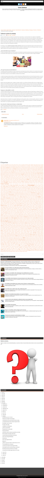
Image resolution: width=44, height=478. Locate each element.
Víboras (25, 249)
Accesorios (39, 164)
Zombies (26, 251)
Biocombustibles (18, 174)
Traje (42, 245)
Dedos (16, 186)
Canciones (2, 177)
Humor (15, 206)
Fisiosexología (30, 199)
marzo (4, 452)
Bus (14, 175)
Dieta (11, 189)
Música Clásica (25, 221)
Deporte (33, 186)
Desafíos (4, 187)
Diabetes (32, 188)
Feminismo (2, 199)
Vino (22, 250)
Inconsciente (26, 207)
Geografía (7, 202)
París (36, 226)
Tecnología (2, 244)
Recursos (26, 234)
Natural (6, 222)
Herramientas (19, 204)
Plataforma (5, 230)
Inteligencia (20, 209)
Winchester (4, 251)
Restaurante (40, 235)
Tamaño (39, 243)
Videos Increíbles (3, 250)
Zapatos (16, 251)
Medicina (7, 217)
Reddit (29, 234)
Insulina (15, 209)
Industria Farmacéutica (7, 208)
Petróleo (36, 228)
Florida (42, 199)
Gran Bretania (5, 203)
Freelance (31, 200)
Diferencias (14, 189)
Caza (25, 178)
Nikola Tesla (6, 223)
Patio (14, 227)
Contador (23, 182)
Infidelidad (15, 208)
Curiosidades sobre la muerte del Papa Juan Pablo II (11, 447)
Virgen (32, 250)
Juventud (20, 211)
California (12, 176)
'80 (3, 164)
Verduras (12, 249)
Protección (25, 232)
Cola (28, 180)
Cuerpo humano (15, 185)
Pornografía (30, 230)
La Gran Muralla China (33, 211)
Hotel (4, 206)
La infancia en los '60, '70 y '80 (7, 417)
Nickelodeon (41, 222)
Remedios (19, 235)
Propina (19, 232)
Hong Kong (30, 205)
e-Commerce (4, 191)
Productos (38, 231)
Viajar (19, 249)
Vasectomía (19, 248)
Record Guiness (22, 234)
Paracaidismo (24, 226)
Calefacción (41, 175)
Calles (15, 176)
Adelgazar (29, 165)
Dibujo (36, 188)
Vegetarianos (31, 248)
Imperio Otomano (15, 207)
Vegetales (27, 248)
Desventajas (37, 187)
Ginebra (28, 202)
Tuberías (6, 247)
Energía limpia (3, 194)
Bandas (42, 172)
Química (22, 233)
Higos (37, 204)
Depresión (39, 186)
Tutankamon (26, 247)
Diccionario (2, 189)
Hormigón (36, 205)
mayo (3, 414)
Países (26, 225)
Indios (42, 207)
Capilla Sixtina (13, 177)
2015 (9, 164)
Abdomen (24, 164)
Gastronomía (38, 201)
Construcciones (15, 182)
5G (21, 164)
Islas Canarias (17, 210)
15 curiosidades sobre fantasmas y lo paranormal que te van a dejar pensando (19, 278)
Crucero (2, 185)
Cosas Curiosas (22, 7)
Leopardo (37, 212)
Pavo (23, 227)
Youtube (11, 251)
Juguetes (6, 211)
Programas (2, 232)
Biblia (1, 174)
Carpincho (29, 177)
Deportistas (36, 186)
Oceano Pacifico (5, 224)
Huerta (8, 206)
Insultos (17, 209)
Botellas (38, 174)
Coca (10, 180)
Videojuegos (32, 249)
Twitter (29, 247)
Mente (37, 217)
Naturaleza (10, 222)
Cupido (25, 185)
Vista (37, 250)
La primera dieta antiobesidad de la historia (9, 435)
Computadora (26, 181)
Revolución (6, 236)
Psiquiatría (2, 233)
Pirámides (19, 229)
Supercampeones (25, 243)
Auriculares (2, 172)
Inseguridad (2, 209)
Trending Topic (33, 246)
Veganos (25, 248)
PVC (20, 233)
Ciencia (27, 179)
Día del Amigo (18, 188)
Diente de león (6, 189)
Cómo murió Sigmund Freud (7, 439)
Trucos (42, 246)
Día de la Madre (41, 187)
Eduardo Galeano (37, 191)
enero (4, 455)
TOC (21, 245)
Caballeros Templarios (18, 175)
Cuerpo (11, 185)
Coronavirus (41, 182)
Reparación (31, 235)
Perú (32, 228)
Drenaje (40, 190)
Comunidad (30, 181)
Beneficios (41, 173)
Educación (41, 191)
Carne (26, 177)
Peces (26, 227)
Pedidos (28, 227)
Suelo (12, 243)
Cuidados (19, 185)
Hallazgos (36, 203)
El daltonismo (4, 438)
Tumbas (9, 247)
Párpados (42, 226)
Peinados (33, 227)
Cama (21, 176)
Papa (42, 225)
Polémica (19, 230)
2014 (7, 164)
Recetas (8, 234)
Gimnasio (24, 202)
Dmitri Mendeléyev (16, 190)
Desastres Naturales (12, 187)
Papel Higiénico (16, 226)
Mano (5, 215)
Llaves (12, 213)
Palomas (36, 225)
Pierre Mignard (8, 229)
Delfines (24, 186)
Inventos (35, 209)
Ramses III (36, 233)
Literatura (9, 213)
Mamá (36, 214)
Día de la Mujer (3, 188)
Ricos (25, 236)
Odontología (9, 224)
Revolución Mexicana (17, 236)
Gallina (18, 201)
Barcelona (10, 173)
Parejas (33, 226)
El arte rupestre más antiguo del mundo (8, 433)
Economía (13, 191)
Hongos (34, 205)
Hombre (17, 205)
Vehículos (34, 248)
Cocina (22, 180)
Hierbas (31, 204)
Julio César (14, 211)
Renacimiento (23, 235)
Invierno (2, 210)
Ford (7, 200)
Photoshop (39, 228)
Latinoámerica (6, 212)
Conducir (42, 181)
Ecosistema (16, 191)
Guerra (20, 203)
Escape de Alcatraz (5, 430)
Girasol (33, 202)
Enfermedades (11, 194)
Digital (17, 189)
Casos (4, 178)
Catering (17, 178)
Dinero (20, 189)
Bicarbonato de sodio (8, 174)
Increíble (33, 207)
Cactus (30, 175)
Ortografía (11, 225)
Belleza (38, 173)
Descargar (19, 187)
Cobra (8, 180)
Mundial (10, 221)
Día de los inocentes (9, 188)
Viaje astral (22, 249)
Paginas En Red (23, 477)
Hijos (39, 204)
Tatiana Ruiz (6, 120)
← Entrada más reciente (5, 114)
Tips (19, 245)
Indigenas (40, 207)
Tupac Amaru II (12, 247)
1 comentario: (13, 35)
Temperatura (12, 244)
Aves (15, 172)
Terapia (19, 244)
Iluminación (39, 206)
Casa (39, 177)
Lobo (15, 213)
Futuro (6, 201)
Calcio (36, 175)
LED (13, 212)
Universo (42, 247)
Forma (12, 200)
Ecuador (22, 191)
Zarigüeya (21, 251)
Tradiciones (32, 245)
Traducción (38, 245)
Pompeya (27, 230)
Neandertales (23, 222)
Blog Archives (12, 256)
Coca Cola (12, 180)
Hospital (2, 206)
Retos (4, 236)
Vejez (37, 248)
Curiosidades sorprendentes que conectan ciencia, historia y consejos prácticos (19, 283)
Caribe (24, 177)
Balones (40, 172)
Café (31, 175)
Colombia (33, 180)
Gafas (10, 201)
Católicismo (23, 178)
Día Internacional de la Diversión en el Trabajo (9, 448)
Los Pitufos (38, 213)
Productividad (34, 231)
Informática (28, 208)
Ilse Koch (36, 206)
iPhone (4, 210)
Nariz (41, 221)
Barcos (13, 173)
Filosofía (19, 199)
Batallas (30, 173)
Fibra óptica (9, 199)
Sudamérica (8, 243)
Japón (22, 210)
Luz (13, 214)
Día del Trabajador (27, 188)
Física (27, 199)
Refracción (42, 234)
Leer (14, 212)
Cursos (36, 185)
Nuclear (38, 223)
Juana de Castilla (35, 210)
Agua (17, 166)
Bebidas (36, 173)
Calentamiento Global (7, 176)
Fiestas (15, 199)
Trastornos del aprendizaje (23, 246)
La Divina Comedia (26, 211)
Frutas (38, 200)
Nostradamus (22, 223)
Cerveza (4, 179)
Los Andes (24, 213)
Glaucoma (40, 202)
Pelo (40, 227)
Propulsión (22, 232)
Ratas (41, 233)
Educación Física (3, 192)
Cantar (10, 177)
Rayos (3, 234)
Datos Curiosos (6, 186)
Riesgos (27, 236)
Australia (5, 172)
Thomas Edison (3, 245)
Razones (5, 234)
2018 (14, 164)
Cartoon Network (35, 177)
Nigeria (3, 223)
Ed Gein (25, 191)
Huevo (13, 206)
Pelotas (42, 227)
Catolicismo (19, 178)
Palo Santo (33, 225)
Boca (31, 174)
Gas (32, 201)
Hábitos (31, 203)
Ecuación (20, 191)
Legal (16, 212)
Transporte (7, 246)
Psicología (34, 232)
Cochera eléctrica (18, 180)
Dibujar (34, 188)
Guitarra (27, 203)
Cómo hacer (10, 181)
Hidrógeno (28, 204)
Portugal (36, 230)
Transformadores (3, 246)
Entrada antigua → (40, 114)
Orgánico (32, 224)
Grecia (10, 203)
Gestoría (19, 202)
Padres (20, 225)
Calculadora (38, 175)
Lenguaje (21, 212)
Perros (16, 228)
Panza (41, 225)
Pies (11, 229)
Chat (8, 179)
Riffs (29, 236)
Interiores (29, 209)
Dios (23, 189)
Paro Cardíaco (39, 226)
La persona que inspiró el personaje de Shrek (9, 445)
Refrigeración (2, 235)
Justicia (17, 211)
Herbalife (11, 204)
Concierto (33, 181)
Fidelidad (12, 199)
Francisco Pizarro (24, 200)
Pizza (31, 229)
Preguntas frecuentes (40, 230)
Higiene (35, 204)
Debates (10, 186)
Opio (27, 224)
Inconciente (23, 207)
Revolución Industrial (11, 236)
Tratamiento (29, 246)
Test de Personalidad (30, 244)
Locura (17, 213)
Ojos (18, 224)
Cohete (27, 180)
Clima (6, 180)
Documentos (28, 190)
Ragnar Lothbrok (32, 233)
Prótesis (28, 232)
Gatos (41, 201)
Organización (38, 224)
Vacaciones (8, 248)
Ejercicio (20, 192)
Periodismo (13, 228)
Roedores (40, 236)
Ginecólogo (30, 202)
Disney (7, 190)
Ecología (9, 191)
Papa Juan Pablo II (8, 226)
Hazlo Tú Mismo (7, 204)
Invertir (38, 209)
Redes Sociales (32, 234)
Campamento (39, 176)
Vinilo (20, 250)
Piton (28, 229)
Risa (34, 236)
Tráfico (41, 245)
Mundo (12, 221)
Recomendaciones (15, 234)
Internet (32, 209)
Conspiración (10, 182)
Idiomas (29, 206)
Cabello (22, 175)
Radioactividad (28, 233)
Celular (35, 178)
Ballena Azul (34, 172)
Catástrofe (14, 178)
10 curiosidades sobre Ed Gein (10, 304)
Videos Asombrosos (40, 249)
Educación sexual (8, 192)
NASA (42, 221)
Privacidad (24, 231)
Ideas (26, 206)
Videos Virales (8, 250)
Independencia (36, 207)
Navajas (13, 222)
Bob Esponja (28, 174)
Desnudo (31, 187)
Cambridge (32, 176)
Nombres (16, 223)
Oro (5, 225)
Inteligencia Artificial (25, 209)
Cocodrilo (24, 180)
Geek (42, 201)
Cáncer (42, 176)
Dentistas (26, 186)
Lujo (10, 214)
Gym (29, 203)
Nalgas (33, 221)
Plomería (10, 230)
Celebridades (30, 178)
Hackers (34, 203)
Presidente (10, 231)
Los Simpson (41, 213)
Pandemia (38, 225)
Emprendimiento (22, 193)
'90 (4, 164)
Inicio (23, 114)
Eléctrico (36, 192)
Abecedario (26, 164)
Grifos (14, 203)
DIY (13, 190)
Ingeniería (34, 208)
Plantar (40, 229)
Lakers (42, 211)
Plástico (2, 230)
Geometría (10, 202)
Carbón (20, 177)
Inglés (40, 208)
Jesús (32, 210)
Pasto (10, 227)
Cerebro (42, 178)
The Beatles (41, 244)
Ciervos (31, 179)
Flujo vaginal (2, 200)
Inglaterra (37, 208)
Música (22, 221)
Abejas (29, 164)
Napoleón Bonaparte (37, 221)
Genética (2, 202)
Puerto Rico (16, 233)
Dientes (9, 189)
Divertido (12, 190)
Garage (31, 201)
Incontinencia (30, 207)
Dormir (35, 190)
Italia (20, 210)
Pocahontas (16, 230)
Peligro (39, 227)
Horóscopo (39, 205)
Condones (39, 181)
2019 (2, 402)
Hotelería (6, 206)
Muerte (2, 221)
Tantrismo (42, 243)
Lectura (11, 212)
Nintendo (11, 223)
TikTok (16, 245)
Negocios (26, 222)
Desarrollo (7, 187)
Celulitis (37, 178)
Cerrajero (2, 179)
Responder (6, 126)
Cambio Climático (27, 176)
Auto (8, 172)
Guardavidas (17, 203)
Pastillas (8, 227)
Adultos (39, 165)
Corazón (34, 182)
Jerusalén (29, 210)
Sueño (14, 243)
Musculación (18, 221)
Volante (41, 250)
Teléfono (6, 244)
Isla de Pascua (11, 210)
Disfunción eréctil (3, 190)
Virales (29, 250)
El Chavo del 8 (25, 192)
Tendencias (16, 244)
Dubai (1, 191)
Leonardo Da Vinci (31, 212)
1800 (5, 164)
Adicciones (32, 165)
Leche (9, 212)
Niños (14, 223)
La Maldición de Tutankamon (7, 426)
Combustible (39, 180)
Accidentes (6, 165)
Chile (15, 179)
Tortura (23, 245)
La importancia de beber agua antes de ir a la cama (10, 450)
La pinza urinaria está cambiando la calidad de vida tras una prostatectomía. (19, 299)
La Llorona (37, 211)
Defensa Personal (20, 186)
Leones (35, 212)
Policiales (22, 230)
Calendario (2, 176)
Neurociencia (38, 222)
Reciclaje (10, 234)
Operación (22, 224)
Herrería (22, 204)
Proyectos (31, 232)
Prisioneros (21, 231)
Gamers (21, 201)
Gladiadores (36, 202)
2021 (18, 164)
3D (20, 164)
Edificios (33, 191)
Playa (8, 230)
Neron (33, 222)
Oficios (15, 224)
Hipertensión (41, 204)
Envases (36, 194)
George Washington (15, 202)
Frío (36, 200)
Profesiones (41, 231)
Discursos (35, 189)
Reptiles (34, 235)
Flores (40, 199)
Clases (1, 180)
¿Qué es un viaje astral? (6, 427)
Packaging (17, 225)
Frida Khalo (34, 200)
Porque (33, 230)
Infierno (19, 208)
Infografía (24, 208)
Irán (5, 210)
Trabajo (29, 245)
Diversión (9, 190)
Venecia (39, 248)
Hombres (20, 205)
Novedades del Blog (30, 223)
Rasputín (39, 233)
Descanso (16, 187)
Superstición (30, 243)
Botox (40, 174)
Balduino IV (4, 441)
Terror (22, 244)
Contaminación (27, 182)
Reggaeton (8, 235)
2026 (2, 392)
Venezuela (42, 248)
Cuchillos (8, 185)
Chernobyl (11, 179)
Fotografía (14, 200)
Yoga (9, 251)
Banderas (2, 173)
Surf (32, 243)
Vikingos (13, 250)
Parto (1, 227)
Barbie (8, 173)
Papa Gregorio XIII (3, 226)
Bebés (33, 173)
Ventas (8, 249)
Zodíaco (24, 251)
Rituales (36, 236)
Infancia (13, 208)
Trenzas (37, 246)
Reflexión (36, 234)
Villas (15, 250)
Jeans (26, 210)
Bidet (12, 174)
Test (26, 244)
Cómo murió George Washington (7, 436)
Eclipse (7, 191)
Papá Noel (12, 226)
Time (17, 245)
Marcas (36, 215)
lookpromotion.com (7, 121)
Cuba (6, 185)
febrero (4, 453)
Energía (38, 193)
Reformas (39, 234)
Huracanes (20, 206)
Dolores (33, 190)
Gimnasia (22, 202)
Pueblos (11, 233)
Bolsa (33, 174)
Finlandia (24, 199)
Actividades (22, 165)
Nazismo (18, 222)
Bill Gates (14, 174)
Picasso (2, 229)
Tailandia (36, 243)
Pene (1, 228)
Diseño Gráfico (41, 189)
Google (42, 202)
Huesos (11, 206)
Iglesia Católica (32, 206)
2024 (2, 395)
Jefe (27, 210)
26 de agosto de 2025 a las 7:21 (14, 120)
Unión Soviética (35, 247)
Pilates (13, 229)
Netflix (35, 222)
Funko (1, 201)
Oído (16, 224)
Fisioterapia (33, 199)
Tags (7, 256)
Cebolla (27, 178)
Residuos (36, 235)
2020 (16, 164)
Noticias (26, 223)
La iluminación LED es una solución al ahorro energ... (11, 420)
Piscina (24, 229)
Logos (22, 213)
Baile (31, 172)
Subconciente (2, 243)
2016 (10, 164)
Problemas (28, 231)
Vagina (13, 248)
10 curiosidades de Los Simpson (7, 444)
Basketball (16, 173)
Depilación (30, 186)
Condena (36, 181)
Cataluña (11, 178)
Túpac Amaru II (17, 247)
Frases (28, 200)
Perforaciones (10, 228)
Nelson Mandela (30, 222)
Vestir (15, 249)
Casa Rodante (41, 177)
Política (25, 230)
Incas (20, 207)
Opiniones (25, 224)
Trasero (10, 246)
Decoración (13, 186)
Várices (16, 248)
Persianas (18, 228)
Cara (15, 177)
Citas (39, 179)
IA (22, 206)
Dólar (31, 190)
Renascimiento (27, 235)
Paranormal (28, 226)
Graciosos (2, 203)
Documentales (24, 190)
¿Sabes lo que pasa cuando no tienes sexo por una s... (11, 442)
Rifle (30, 236)
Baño (4, 173)
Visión (35, 250)
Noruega (19, 223)
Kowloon (23, 211)
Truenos (2, 247)
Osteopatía (14, 225)
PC (24, 227)
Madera (20, 214)
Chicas (14, 179)
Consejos (6, 182)
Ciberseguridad (24, 179)
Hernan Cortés (14, 204)
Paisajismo (22, 225)
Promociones (8, 232)
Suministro (21, 243)
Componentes (14, 181)
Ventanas (5, 249)
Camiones (35, 176)
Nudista (40, 223)
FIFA (17, 199)
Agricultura (14, 166)
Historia (2, 205)
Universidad (39, 247)
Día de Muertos (14, 188)
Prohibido (5, 232)
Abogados (32, 164)
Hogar (15, 205)
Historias (5, 205)
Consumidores (20, 182)
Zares (18, 251)
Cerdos (40, 178)
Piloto (14, 229)
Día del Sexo (22, 188)
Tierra (13, 245)
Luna (12, 214)
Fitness (36, 199)
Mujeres (6, 221)
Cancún (5, 177)
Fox (18, 200)
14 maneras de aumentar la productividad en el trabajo (15, 315)
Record (19, 234)
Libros (3, 213)
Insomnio (5, 209)
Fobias (5, 200)
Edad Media (30, 191)
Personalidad (26, 228)
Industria (2, 208)
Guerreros (23, 203)
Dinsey (22, 189)
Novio (34, 223)
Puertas (14, 233)
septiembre (4, 408)
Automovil (13, 172)
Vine (18, 250)
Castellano (6, 178)
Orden (29, 224)
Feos (5, 199)
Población (13, 230)
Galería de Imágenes (14, 201)
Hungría (17, 206)
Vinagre (17, 250)
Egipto (17, 192)
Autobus (10, 172)
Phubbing (42, 228)
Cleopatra (4, 180)
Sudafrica (5, 243)
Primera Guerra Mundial (16, 231)
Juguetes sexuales (10, 211)
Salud (24, 237)
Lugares (2, 214)
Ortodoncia (8, 225)
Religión (16, 235)
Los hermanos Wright (33, 213)
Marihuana (39, 215)
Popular (2, 256)
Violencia (26, 250)
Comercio (42, 180)
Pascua (5, 227)
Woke (7, 251)
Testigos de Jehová (37, 244)
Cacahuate (25, 175)
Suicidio (16, 243)
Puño (18, 233)
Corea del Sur (37, 182)
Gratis (8, 203)
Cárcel (22, 177)
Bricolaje (5, 175)
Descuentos (28, 187)
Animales (14, 168)
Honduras (27, 205)
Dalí (37, 185)
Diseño (38, 189)
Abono (34, 164)
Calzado (19, 176)
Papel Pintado (20, 226)
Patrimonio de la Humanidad (19, 227)
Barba (6, 173)
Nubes (36, 223)
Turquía (23, 247)
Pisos (26, 229)
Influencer (21, 208)
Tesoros (24, 244)
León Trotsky (26, 212)
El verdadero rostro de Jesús (7, 423)
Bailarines (29, 172)
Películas (36, 227)
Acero (11, 165)
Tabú (34, 243)
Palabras (30, 225)
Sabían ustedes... (5, 341)
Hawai (4, 204)
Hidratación (25, 204)
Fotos (17, 200)
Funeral (42, 200)
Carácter (18, 177)
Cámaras (23, 176)
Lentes (23, 212)
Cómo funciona (6, 181)
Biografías (22, 174)
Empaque (9, 193)
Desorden (34, 187)
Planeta (37, 229)
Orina (4, 225)
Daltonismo (40, 185)
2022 (2, 398)
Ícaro (25, 206)
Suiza (19, 243)
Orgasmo (42, 224)
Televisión (9, 244)
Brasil (42, 174)
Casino (2, 178)
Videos (35, 249)
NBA (20, 222)
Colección (30, 180)
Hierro (33, 204)
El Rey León (29, 192)
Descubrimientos (24, 187)
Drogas (42, 190)
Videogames (28, 249)
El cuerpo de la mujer (5, 424)
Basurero (21, 173)
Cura (27, 185)
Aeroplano (42, 165)
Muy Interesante (30, 221)
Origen (2, 225)
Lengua (18, 212)
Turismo (20, 247)
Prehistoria (2, 231)
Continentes (31, 182)
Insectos (42, 208)
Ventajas (2, 249)
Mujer (4, 221)
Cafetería (33, 175)
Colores (36, 180)
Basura (19, 173)
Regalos (5, 235)
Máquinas (18, 215)
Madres (22, 214)
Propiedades (16, 232)
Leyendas (42, 212)
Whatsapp (2, 251)
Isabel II (8, 210)
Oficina (12, 224)
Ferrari (7, 199)
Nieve (1, 223)
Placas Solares (34, 229)
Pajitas (28, 225)
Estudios (39, 196)
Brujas (8, 175)
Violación (24, 250)
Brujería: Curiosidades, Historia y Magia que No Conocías (15, 309)
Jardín (24, 210)
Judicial (40, 210)
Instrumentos (11, 209)
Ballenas (37, 172)
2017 (12, 164)
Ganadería (23, 201)
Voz (42, 250)
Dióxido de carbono (27, 189)
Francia (21, 200)
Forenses (9, 200)
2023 (2, 396)
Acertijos (13, 165)
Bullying (12, 175)
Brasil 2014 (2, 175)
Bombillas (35, 174)
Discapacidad (32, 189)
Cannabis (7, 177)
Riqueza (32, 236)
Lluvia (14, 213)
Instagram (8, 209)
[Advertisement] (22, 20)
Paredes (31, 226)
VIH (10, 250)
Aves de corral (18, 172)
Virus (33, 250)
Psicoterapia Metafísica (40, 232)
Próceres (31, 231)
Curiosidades (31, 185)
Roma (42, 236)
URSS (3, 248)
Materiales (26, 216)
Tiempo (12, 245)
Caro (27, 177)
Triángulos (39, 246)
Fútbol (3, 201)
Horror (42, 205)
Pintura (17, 229)
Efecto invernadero (13, 192)
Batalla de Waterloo (25, 173)
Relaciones (13, 235)
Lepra (39, 212)
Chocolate (20, 179)
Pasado (3, 227)
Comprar (22, 181)
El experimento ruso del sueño (7, 429)
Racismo (25, 233)
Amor (41, 167)
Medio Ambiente (14, 217)
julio (3, 411)
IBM (23, 206)
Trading (35, 245)
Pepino (7, 228)
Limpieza (6, 213)
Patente (12, 227)
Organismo (34, 224)
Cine (32, 179)
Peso (34, 228)
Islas (14, 210)
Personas (29, 228)
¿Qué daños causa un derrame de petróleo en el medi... (11, 432)
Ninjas (9, 223)
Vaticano (22, 248)
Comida (2, 181)
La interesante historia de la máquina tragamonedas (11, 421)
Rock (38, 236)
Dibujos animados (40, 188)
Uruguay (5, 248)
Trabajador (25, 245)
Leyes (1, 213)
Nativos (4, 222)
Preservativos (6, 231)
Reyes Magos (22, 236)
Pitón (29, 229)
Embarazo (39, 192)
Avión (24, 172)
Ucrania (32, 247)
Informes (31, 208)
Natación (2, 222)
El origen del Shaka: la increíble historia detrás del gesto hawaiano (17, 267)
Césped (7, 179)
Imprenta (18, 207)
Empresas (26, 193)
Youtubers (13, 251)
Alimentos (8, 167)
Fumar (40, 200)
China (17, 179)
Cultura (23, 185)
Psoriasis (5, 233)
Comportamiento (18, 181)
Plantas (42, 229)
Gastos (34, 201)
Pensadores (4, 228)
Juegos (3, 211)
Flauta (38, 199)
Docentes (21, 190)
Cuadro (4, 185)
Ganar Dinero (27, 201)
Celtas (33, 178)
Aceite (9, 165)
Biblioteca (4, 174)
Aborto (36, 164)
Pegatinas (30, 227)
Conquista (2, 182)
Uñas (1, 248)
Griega (13, 203)
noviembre (4, 405)
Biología (25, 174)
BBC (31, 173)
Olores (20, 224)
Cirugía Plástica (35, 179)
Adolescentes (36, 165)
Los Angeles (28, 213)
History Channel (9, 205)
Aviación (22, 172)
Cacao (28, 175)
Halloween (40, 203)
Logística (20, 213)
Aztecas (26, 172)
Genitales (4, 202)
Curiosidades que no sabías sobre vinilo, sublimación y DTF (16, 288)
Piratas (22, 229)
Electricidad (33, 192)
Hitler (13, 205)
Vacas (11, 248)
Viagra (17, 249)
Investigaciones (41, 209)
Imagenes (4, 207)
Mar (28, 215)
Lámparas (2, 212)
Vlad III (39, 250)
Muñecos (15, 221)
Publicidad (8, 233)
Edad (27, 191)
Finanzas (21, 199)
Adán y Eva (26, 165)
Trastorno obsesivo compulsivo (15, 246)
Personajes (22, 228)
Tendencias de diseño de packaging (8, 33)
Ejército (22, 192)
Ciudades (42, 179)
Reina (11, 235)
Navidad (15, 222)
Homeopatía (24, 205)
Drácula (38, 190)
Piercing (5, 229)
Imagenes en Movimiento (9, 207)
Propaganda (12, 232)
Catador (9, 178)
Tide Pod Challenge (7, 245)
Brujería (10, 175)
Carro (32, 177)
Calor (16, 176)
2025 (19, 164)
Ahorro (19, 166)
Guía (25, 203)
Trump (4, 247)
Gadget (8, 201)
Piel (3, 229)
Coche (15, 180)
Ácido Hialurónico (17, 165)
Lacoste (40, 211)
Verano (10, 249)
